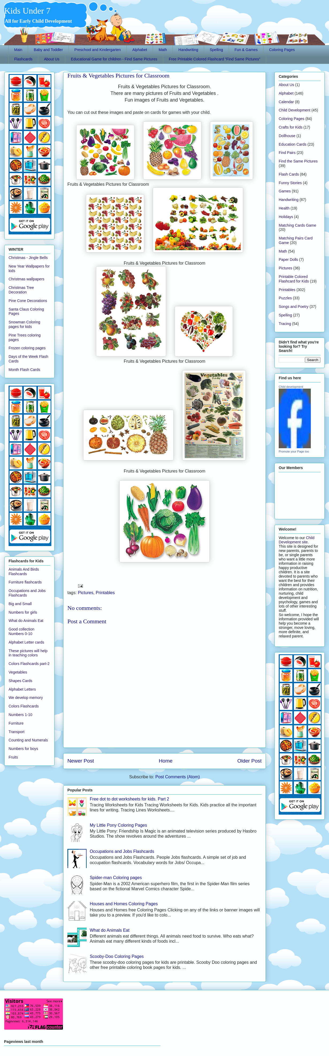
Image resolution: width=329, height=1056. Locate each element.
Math (163, 50)
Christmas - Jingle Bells (28, 258)
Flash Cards (289, 174)
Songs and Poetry (293, 306)
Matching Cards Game (297, 225)
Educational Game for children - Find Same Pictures (114, 59)
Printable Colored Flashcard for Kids (294, 278)
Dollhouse (287, 136)
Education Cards (293, 144)
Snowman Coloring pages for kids (24, 324)
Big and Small (20, 604)
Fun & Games (246, 50)
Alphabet (139, 50)
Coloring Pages (282, 50)
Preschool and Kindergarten (97, 50)
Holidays (286, 217)
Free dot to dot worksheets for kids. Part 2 (129, 799)
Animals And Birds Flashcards (24, 571)
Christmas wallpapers (26, 279)
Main (18, 50)
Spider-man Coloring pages (116, 877)
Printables (105, 592)
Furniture (16, 723)
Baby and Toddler (48, 50)
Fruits (13, 757)
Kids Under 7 (27, 11)
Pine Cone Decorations (28, 301)
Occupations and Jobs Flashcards (122, 851)
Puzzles (285, 298)
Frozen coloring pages (27, 348)
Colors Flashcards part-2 (29, 664)
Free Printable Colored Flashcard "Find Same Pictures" (214, 59)
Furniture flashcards (25, 582)
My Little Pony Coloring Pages (118, 825)
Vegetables (18, 672)
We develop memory (26, 697)
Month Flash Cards (24, 370)
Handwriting (188, 50)
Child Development (294, 110)
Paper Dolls (288, 259)
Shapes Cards (20, 681)
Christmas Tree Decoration (21, 289)
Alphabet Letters (22, 689)
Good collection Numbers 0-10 (22, 631)
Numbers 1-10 (20, 715)
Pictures (85, 592)
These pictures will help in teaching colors (28, 653)
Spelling (216, 50)
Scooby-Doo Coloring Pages (117, 956)
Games (285, 191)
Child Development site (297, 540)
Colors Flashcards (24, 706)
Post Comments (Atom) (177, 777)
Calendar (286, 102)
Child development (291, 386)
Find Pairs (287, 152)
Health (284, 208)
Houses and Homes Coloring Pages (124, 904)
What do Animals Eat (109, 930)
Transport (16, 732)
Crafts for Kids (291, 127)
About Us (51, 59)
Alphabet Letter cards (26, 642)
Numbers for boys (23, 748)
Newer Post (80, 761)
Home (166, 761)
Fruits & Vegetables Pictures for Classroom (118, 75)
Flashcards (23, 59)
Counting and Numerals (28, 740)
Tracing (285, 324)
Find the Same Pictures (298, 161)
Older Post (249, 761)
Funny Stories (290, 183)
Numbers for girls (23, 612)
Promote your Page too (294, 451)
